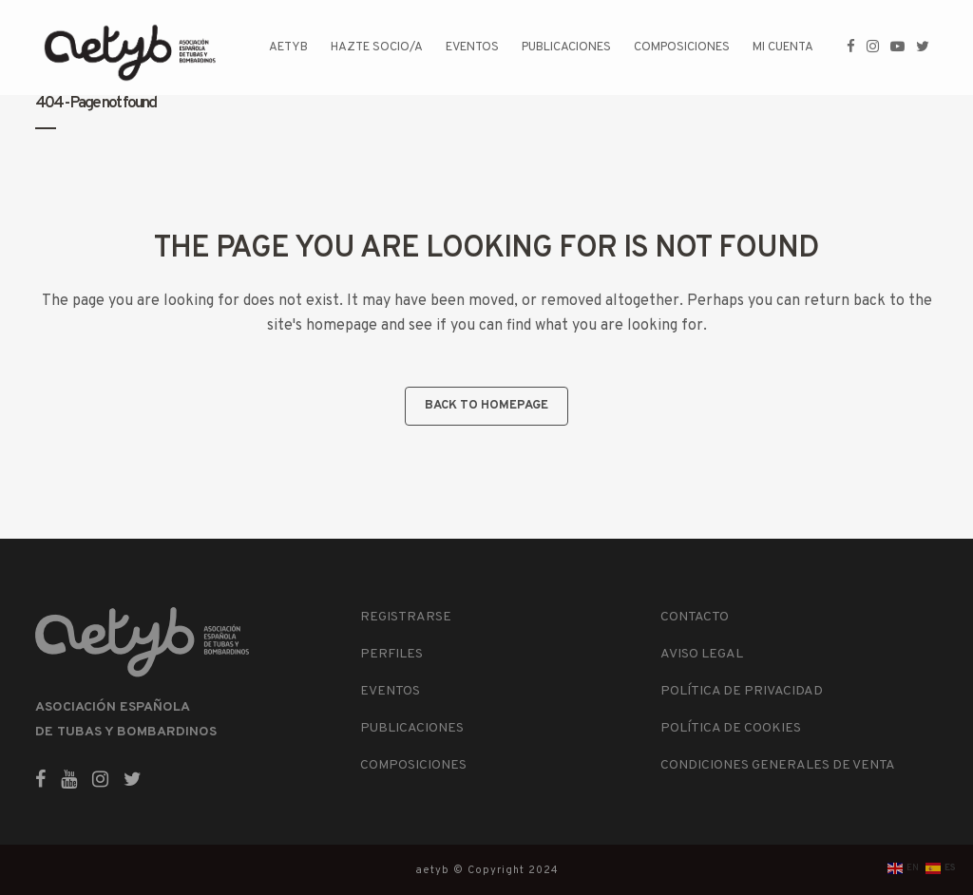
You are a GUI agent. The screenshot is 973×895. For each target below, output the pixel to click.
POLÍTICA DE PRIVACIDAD (741, 691)
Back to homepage (486, 405)
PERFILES (391, 654)
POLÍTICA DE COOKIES (730, 728)
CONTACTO (694, 617)
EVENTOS (390, 691)
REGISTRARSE (405, 617)
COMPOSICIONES (413, 765)
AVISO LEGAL (701, 654)
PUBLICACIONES (412, 728)
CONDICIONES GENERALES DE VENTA (777, 765)
